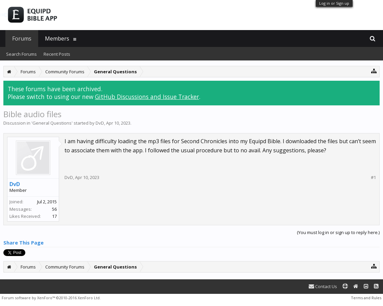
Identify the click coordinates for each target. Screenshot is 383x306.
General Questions (52, 123)
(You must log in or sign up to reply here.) (338, 232)
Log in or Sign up (334, 3)
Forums (21, 38)
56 (54, 209)
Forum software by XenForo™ (51, 297)
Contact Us (323, 286)
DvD (100, 123)
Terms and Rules (366, 297)
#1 (373, 177)
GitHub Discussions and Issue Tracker (147, 97)
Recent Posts (57, 54)
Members (57, 38)
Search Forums (21, 54)
